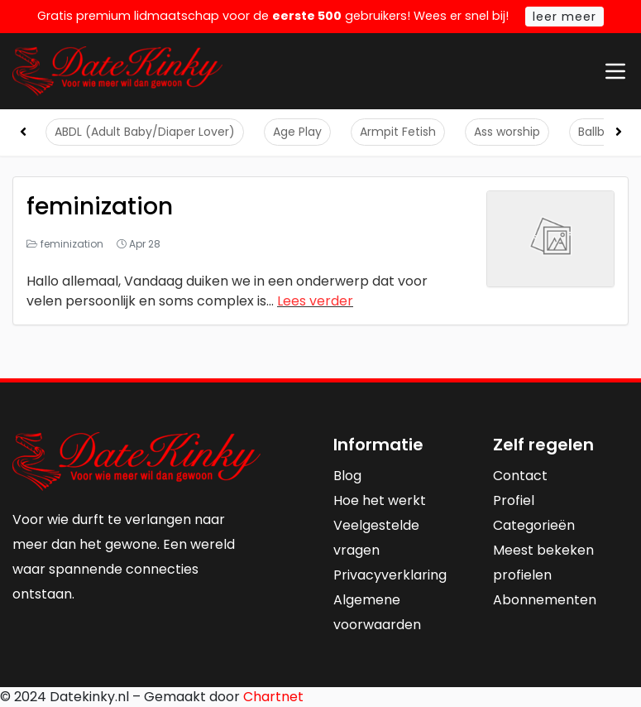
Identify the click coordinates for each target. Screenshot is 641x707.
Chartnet (273, 696)
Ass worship (507, 131)
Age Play (297, 131)
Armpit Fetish (398, 131)
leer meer (564, 16)
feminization (99, 206)
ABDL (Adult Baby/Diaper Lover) (145, 131)
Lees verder (315, 300)
